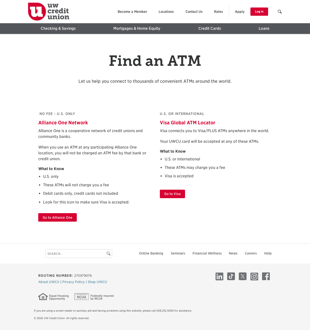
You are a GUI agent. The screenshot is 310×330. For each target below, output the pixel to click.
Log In (259, 11)
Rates (218, 12)
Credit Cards (209, 28)
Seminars (178, 253)
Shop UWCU (97, 282)
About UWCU (49, 282)
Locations (166, 12)
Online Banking (151, 253)
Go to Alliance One (57, 217)
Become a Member (132, 12)
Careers (251, 253)
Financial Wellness (207, 253)
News (233, 253)
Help (268, 253)
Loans (264, 28)
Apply (240, 12)
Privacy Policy (74, 282)
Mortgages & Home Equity (136, 28)
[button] (280, 12)
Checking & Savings (58, 28)
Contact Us (194, 12)
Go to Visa (172, 194)
